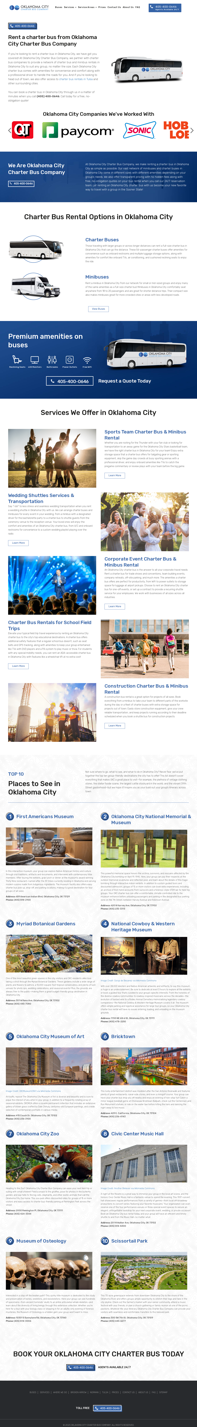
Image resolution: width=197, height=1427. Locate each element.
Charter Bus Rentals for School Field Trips (49, 625)
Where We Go (60, 1392)
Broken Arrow (78, 1392)
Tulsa (105, 1392)
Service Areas (87, 7)
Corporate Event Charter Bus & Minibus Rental (140, 562)
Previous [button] (9, 128)
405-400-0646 (21, 183)
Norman (94, 1392)
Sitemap (163, 1392)
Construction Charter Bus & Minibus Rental (146, 689)
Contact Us (114, 7)
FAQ (137, 7)
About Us (128, 7)
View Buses (98, 308)
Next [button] (192, 128)
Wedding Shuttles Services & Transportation (41, 498)
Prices (102, 7)
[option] (22, 130)
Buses (58, 7)
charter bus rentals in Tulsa (76, 79)
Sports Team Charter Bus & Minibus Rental (145, 435)
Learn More (115, 475)
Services (70, 7)
